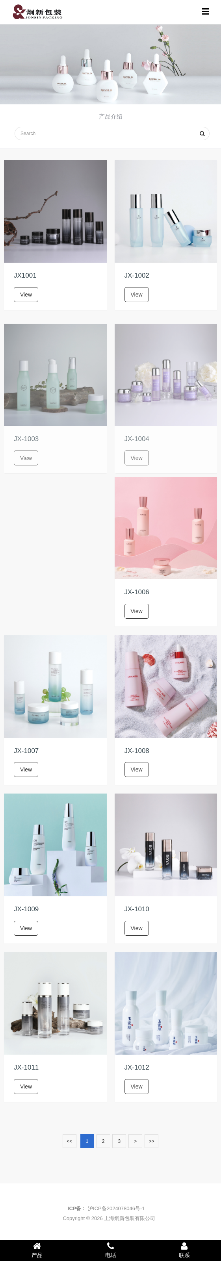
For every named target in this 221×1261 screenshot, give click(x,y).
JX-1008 (136, 751)
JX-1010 (136, 909)
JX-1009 (26, 909)
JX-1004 (136, 447)
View (26, 294)
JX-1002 (136, 275)
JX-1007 (26, 751)
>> (151, 1141)
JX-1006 (136, 592)
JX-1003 (26, 447)
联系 (184, 1250)
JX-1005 (26, 592)
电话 (110, 1250)
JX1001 (25, 275)
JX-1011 (26, 1067)
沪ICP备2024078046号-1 (116, 1208)
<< (69, 1141)
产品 (37, 1250)
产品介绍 (111, 116)
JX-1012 (136, 1067)
